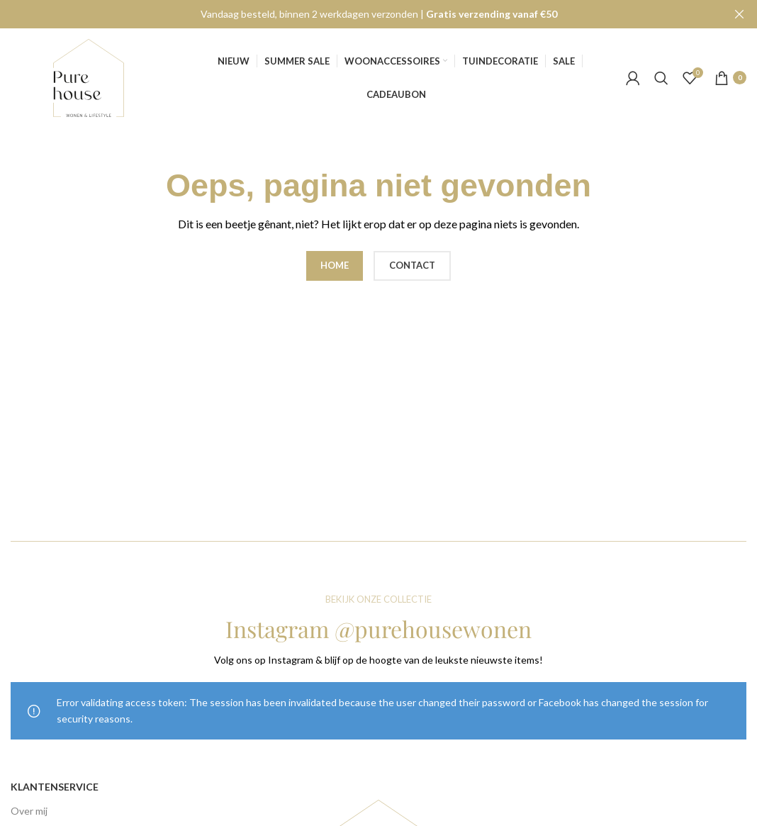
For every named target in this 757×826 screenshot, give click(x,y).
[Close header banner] (739, 14)
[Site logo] (89, 76)
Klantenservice (55, 787)
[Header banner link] (357, 14)
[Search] (661, 77)
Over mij (29, 811)
